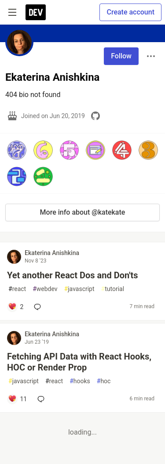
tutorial (113, 289)
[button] (16, 150)
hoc (104, 381)
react (17, 289)
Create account (130, 12)
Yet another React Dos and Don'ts (72, 275)
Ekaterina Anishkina (52, 252)
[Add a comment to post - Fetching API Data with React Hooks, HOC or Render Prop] (17, 399)
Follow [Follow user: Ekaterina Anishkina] (121, 56)
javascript (79, 289)
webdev (45, 289)
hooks (80, 381)
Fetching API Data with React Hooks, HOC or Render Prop (79, 362)
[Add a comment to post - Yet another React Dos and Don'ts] (16, 307)
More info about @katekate (82, 212)
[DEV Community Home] (36, 12)
